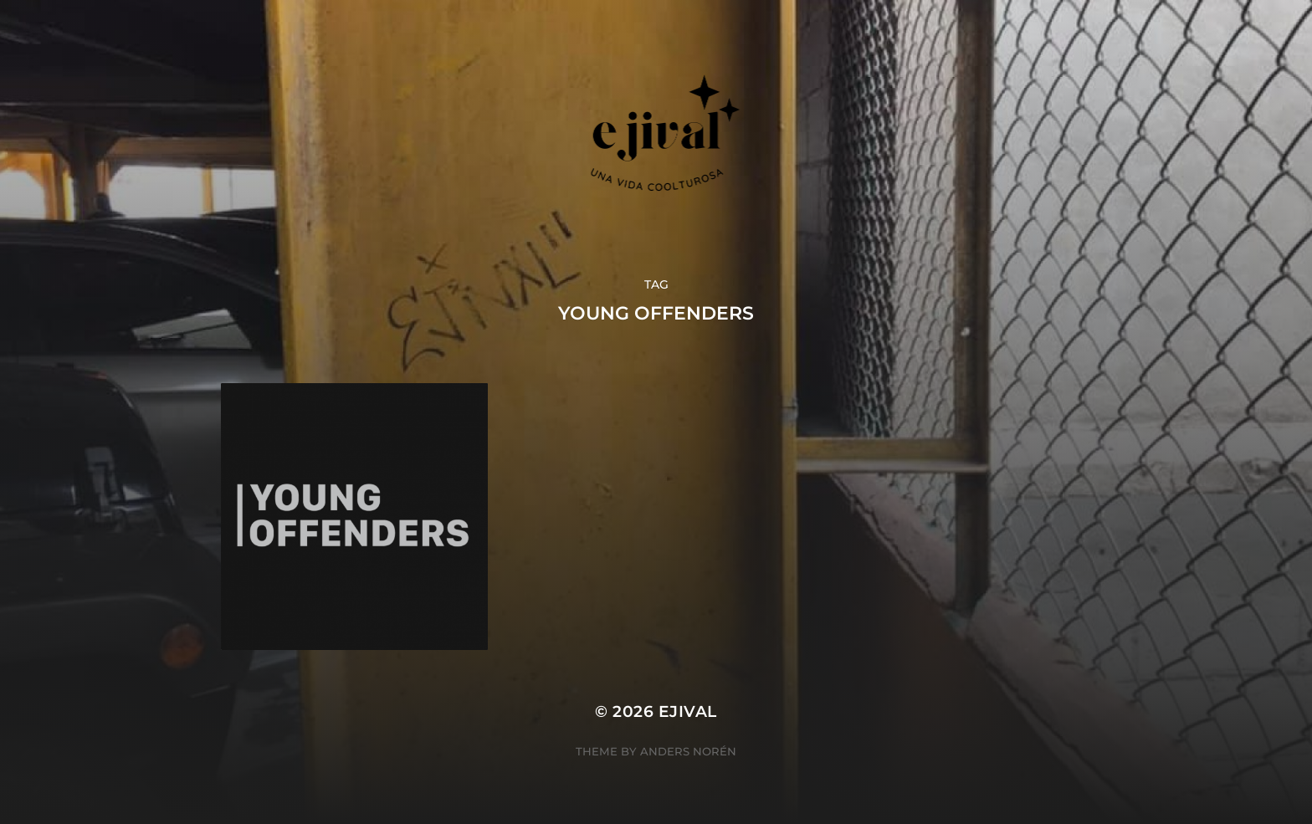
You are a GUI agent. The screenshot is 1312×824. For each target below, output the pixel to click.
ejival (688, 711)
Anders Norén (688, 751)
